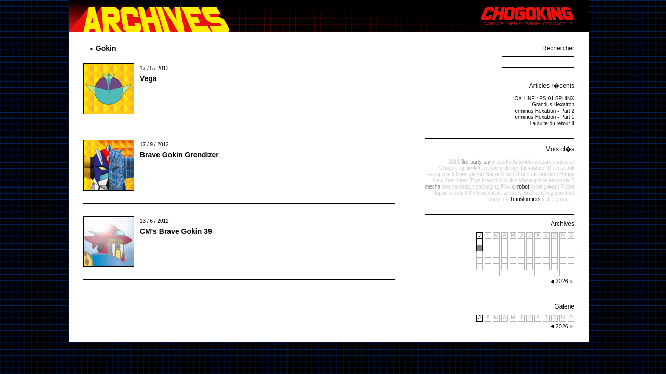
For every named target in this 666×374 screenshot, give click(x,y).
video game (555, 199)
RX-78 (472, 193)
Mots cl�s (559, 149)
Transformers (525, 199)
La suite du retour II (552, 123)
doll (570, 168)
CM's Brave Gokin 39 (176, 231)
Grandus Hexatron (553, 105)
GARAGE (494, 23)
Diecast (556, 168)
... (572, 199)
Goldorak (526, 174)
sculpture (491, 193)
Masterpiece (533, 180)
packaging (488, 187)
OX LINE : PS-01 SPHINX (544, 98)
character (563, 162)
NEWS (514, 23)
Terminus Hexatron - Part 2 (544, 111)
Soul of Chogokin (543, 193)
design (511, 168)
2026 (562, 326)
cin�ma (475, 168)
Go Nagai (488, 174)
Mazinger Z (561, 180)
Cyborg (494, 168)
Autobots (522, 162)
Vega (148, 78)
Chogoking (451, 168)
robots (456, 193)
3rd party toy (475, 162)
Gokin (507, 174)
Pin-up (508, 187)
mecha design (458, 187)
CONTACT (554, 23)
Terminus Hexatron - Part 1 (544, 117)
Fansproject (440, 174)
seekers (513, 193)
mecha (432, 187)
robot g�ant (544, 187)
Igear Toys (468, 180)
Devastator (533, 168)
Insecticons (495, 180)
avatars (543, 162)
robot (523, 187)
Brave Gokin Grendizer (179, 155)
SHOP (532, 23)
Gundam (548, 174)
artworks (501, 162)
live (513, 180)
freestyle (466, 174)
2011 (454, 162)
